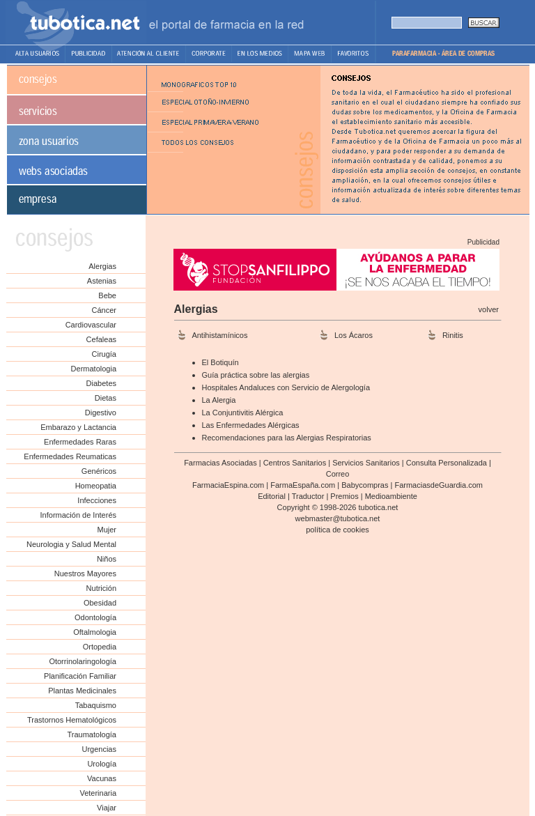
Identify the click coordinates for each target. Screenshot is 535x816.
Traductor (308, 496)
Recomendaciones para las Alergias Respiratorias (286, 437)
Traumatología (91, 734)
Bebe (107, 295)
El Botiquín (220, 362)
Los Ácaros (353, 335)
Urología (101, 764)
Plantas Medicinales (82, 690)
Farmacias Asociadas (220, 463)
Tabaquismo (95, 705)
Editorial (272, 496)
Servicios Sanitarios (366, 463)
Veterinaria (97, 793)
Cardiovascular (90, 325)
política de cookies (337, 529)
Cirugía (104, 354)
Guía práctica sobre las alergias (256, 375)
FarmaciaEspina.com (228, 485)
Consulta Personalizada (446, 463)
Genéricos (99, 471)
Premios (344, 496)
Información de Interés (78, 515)
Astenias (101, 281)
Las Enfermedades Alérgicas (251, 425)
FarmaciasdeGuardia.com (438, 485)
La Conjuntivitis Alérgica (243, 412)
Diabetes (101, 383)
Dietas (105, 398)
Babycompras (364, 485)
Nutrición (101, 588)
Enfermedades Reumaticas (70, 456)
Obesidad (100, 603)
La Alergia (219, 400)
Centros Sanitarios (295, 463)
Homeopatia (95, 486)
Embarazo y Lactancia (78, 427)
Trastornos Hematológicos (71, 720)
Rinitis (452, 335)
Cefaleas (101, 339)
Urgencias (99, 749)
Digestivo (100, 412)
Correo (338, 474)
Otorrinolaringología (82, 661)
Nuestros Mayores (85, 573)
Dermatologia (93, 368)
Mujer (106, 529)
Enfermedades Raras (80, 442)
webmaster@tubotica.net (337, 518)
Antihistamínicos (219, 335)
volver (489, 309)
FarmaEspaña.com (302, 485)
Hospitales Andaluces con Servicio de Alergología (286, 387)
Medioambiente (391, 496)
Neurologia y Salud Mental (71, 544)
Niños (106, 559)
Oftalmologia (94, 632)
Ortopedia (99, 646)
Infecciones (96, 500)
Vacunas (101, 778)
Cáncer (104, 310)
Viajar (106, 807)
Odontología (95, 617)
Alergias (102, 266)
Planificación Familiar (80, 676)
